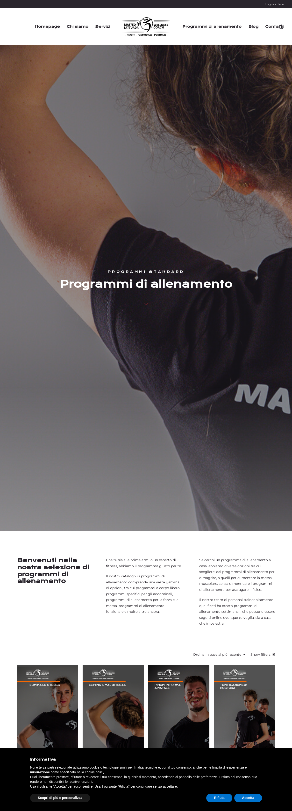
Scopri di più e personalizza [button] (60, 798)
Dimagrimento (212, 364)
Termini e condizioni (197, 727)
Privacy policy (256, 746)
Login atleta (274, 4)
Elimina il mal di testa (170, 386)
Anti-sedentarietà (128, 643)
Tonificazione (128, 381)
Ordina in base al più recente (219, 272)
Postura (127, 376)
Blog (253, 26)
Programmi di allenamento (212, 26)
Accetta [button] (248, 798)
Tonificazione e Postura (256, 374)
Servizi (102, 26)
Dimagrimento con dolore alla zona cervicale (256, 502)
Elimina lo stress (128, 392)
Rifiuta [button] (219, 798)
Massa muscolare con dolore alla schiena (170, 509)
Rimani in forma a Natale (213, 386)
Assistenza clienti (194, 734)
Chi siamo (77, 26)
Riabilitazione (127, 370)
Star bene (127, 358)
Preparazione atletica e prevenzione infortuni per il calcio (213, 510)
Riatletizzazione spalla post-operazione (128, 502)
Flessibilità (127, 364)
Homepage (47, 26)
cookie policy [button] (94, 772)
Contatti (274, 26)
